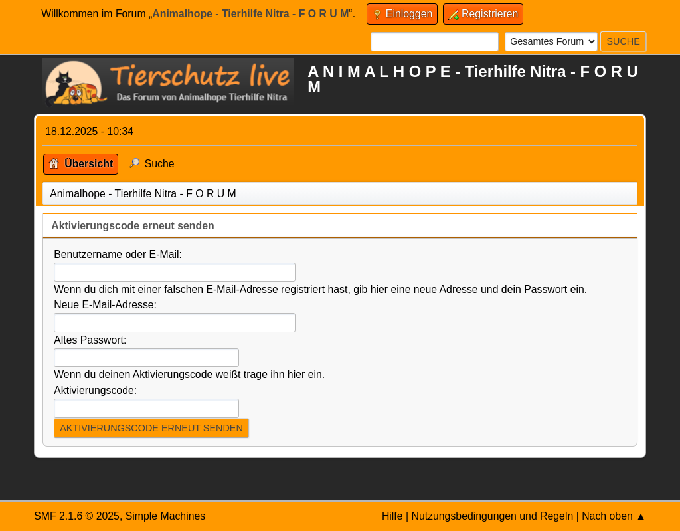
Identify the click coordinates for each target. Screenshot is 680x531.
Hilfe (392, 516)
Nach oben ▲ (614, 516)
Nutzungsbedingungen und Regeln (492, 516)
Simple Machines (166, 516)
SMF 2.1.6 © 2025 (77, 516)
